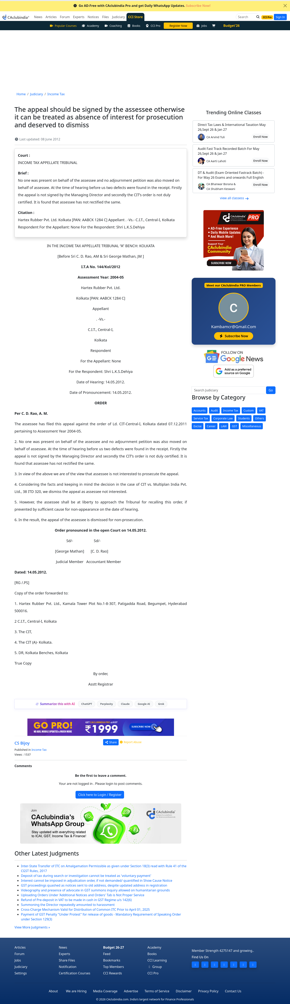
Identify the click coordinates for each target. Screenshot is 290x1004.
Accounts (200, 410)
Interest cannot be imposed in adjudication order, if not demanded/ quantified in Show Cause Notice (96, 880)
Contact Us (233, 991)
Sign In (280, 17)
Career (211, 426)
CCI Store (135, 17)
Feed (106, 954)
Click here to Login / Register (99, 794)
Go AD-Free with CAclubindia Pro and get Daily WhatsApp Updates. (142, 5)
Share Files (67, 960)
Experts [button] (78, 17)
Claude (125, 704)
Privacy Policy (208, 991)
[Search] (246, 17)
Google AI (144, 704)
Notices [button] (93, 17)
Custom (248, 410)
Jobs (201, 26)
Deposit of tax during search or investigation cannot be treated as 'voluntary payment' (86, 875)
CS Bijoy (22, 743)
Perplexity (106, 704)
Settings (20, 973)
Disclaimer (184, 991)
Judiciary (20, 967)
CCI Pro (153, 26)
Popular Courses (63, 26)
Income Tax (39, 750)
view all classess (234, 198)
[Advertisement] (145, 60)
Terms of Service (157, 991)
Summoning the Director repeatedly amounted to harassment (68, 904)
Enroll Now (260, 137)
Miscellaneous (251, 426)
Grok (161, 704)
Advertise (131, 991)
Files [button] (105, 17)
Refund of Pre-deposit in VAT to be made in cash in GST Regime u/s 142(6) (76, 900)
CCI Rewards (112, 973)
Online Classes (233, 112)
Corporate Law (223, 418)
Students (244, 418)
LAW (224, 426)
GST (234, 426)
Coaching (113, 26)
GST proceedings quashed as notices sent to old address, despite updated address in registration (94, 885)
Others (259, 418)
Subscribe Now (233, 336)
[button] (257, 17)
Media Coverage (105, 991)
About (53, 991)
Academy (90, 26)
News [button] (38, 17)
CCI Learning (157, 960)
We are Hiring (76, 991)
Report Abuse (130, 742)
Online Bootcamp (178, 26)
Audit (214, 410)
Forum (19, 954)
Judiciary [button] (118, 17)
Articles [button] (51, 17)
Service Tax (201, 418)
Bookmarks (111, 960)
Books (133, 26)
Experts (64, 954)
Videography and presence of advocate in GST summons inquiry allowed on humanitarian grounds (95, 890)
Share (111, 742)
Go (271, 390)
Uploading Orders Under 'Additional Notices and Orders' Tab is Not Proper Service (82, 895)
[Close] (285, 5)
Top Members (113, 967)
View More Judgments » (32, 927)
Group (154, 967)
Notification (68, 967)
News (63, 947)
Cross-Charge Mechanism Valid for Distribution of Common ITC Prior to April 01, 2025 (85, 909)
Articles (20, 947)
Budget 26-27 (113, 947)
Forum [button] (65, 17)
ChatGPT (86, 704)
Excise (198, 426)
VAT (261, 410)
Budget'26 (231, 25)
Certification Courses (74, 973)
